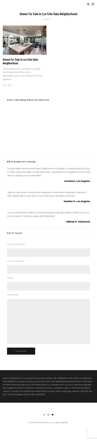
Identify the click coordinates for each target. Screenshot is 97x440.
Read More (7, 85)
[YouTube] (52, 414)
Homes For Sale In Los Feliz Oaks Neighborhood (20, 61)
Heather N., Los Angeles (77, 201)
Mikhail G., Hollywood (78, 221)
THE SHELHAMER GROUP (19, 394)
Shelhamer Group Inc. (44, 422)
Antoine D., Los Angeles (77, 181)
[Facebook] (44, 414)
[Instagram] (48, 414)
